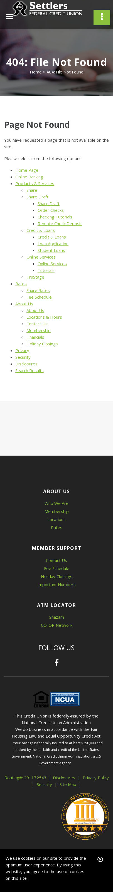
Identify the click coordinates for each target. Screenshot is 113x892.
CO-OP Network (56, 625)
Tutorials (46, 270)
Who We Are (56, 503)
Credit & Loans (40, 230)
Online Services (41, 257)
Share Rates (38, 290)
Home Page (26, 170)
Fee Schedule (39, 297)
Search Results (29, 370)
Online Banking (29, 177)
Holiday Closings (42, 344)
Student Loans (51, 250)
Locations (56, 519)
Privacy (22, 350)
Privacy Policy (96, 777)
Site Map (68, 784)
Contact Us (37, 323)
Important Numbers (56, 584)
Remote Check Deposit (60, 223)
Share (31, 190)
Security (23, 357)
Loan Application (53, 243)
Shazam (56, 617)
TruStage (35, 277)
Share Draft (37, 197)
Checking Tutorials (55, 217)
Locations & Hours (44, 317)
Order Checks (51, 210)
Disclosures (26, 364)
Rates (21, 283)
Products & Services (34, 183)
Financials (35, 337)
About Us (24, 303)
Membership (38, 330)
